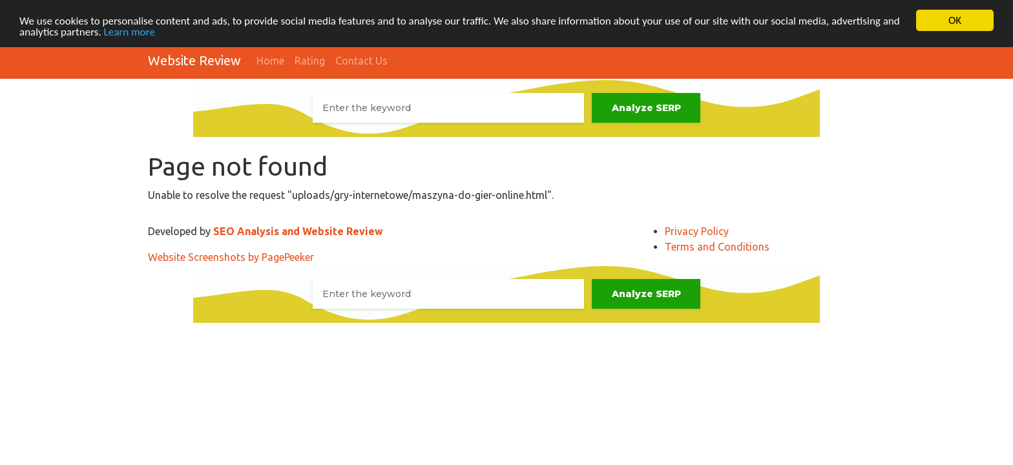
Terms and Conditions (717, 247)
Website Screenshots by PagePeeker (231, 257)
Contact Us (361, 61)
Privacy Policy (697, 231)
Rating (310, 61)
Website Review (194, 60)
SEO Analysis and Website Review (298, 231)
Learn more (129, 31)
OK (954, 20)
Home (270, 61)
